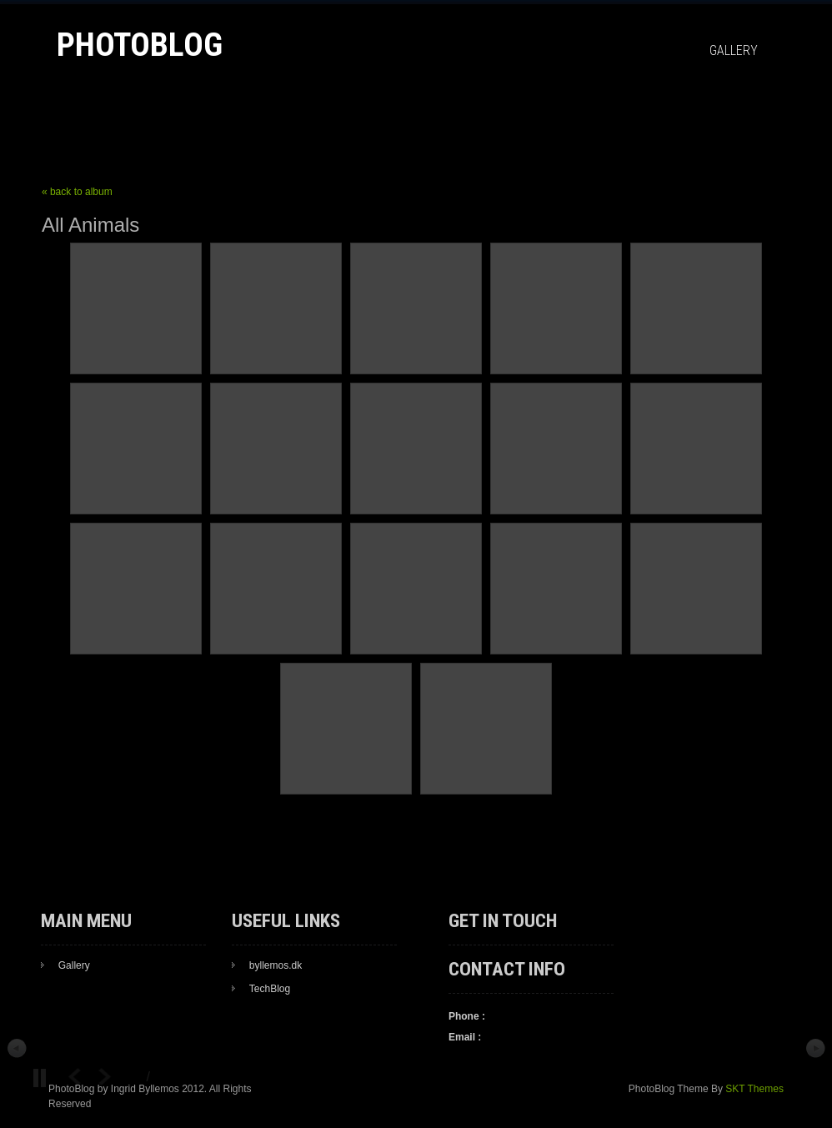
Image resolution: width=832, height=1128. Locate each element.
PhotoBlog (140, 44)
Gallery (733, 50)
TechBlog (269, 989)
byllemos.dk (275, 965)
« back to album (77, 192)
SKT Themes (754, 1089)
